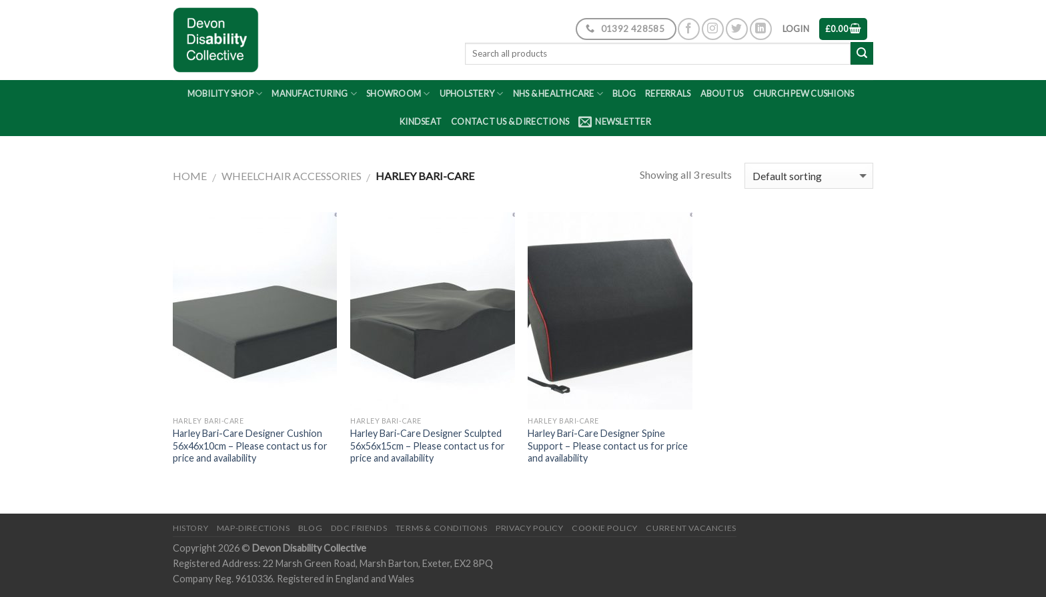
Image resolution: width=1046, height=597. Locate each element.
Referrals (667, 93)
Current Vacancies (691, 528)
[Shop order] (808, 176)
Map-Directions (253, 528)
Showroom (398, 93)
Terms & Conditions (442, 528)
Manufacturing (314, 93)
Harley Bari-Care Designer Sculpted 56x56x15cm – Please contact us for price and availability (427, 446)
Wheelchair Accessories (291, 175)
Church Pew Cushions (804, 93)
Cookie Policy (605, 528)
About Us (722, 93)
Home (190, 175)
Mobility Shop (225, 93)
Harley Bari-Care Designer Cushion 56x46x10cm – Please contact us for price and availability (250, 446)
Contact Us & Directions (510, 121)
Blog (624, 93)
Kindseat (421, 121)
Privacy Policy (530, 528)
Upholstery (472, 93)
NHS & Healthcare (558, 93)
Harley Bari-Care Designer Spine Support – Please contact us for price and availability (608, 446)
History (190, 528)
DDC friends (359, 528)
